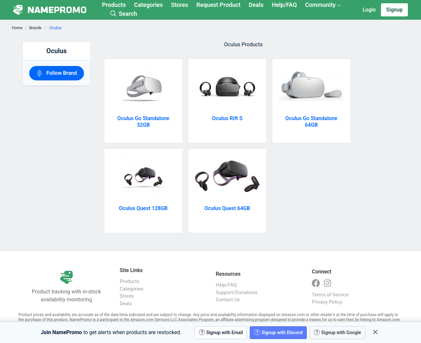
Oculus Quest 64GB (227, 208)
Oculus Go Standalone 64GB (311, 121)
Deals (256, 4)
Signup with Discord (278, 332)
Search (123, 13)
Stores (179, 4)
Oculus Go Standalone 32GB (143, 121)
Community (320, 4)
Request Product (219, 4)
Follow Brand (56, 72)
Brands (35, 28)
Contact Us (228, 300)
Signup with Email (221, 332)
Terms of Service (330, 295)
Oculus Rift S (227, 118)
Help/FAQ (284, 4)
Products (114, 4)
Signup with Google (337, 332)
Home (17, 28)
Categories (148, 4)
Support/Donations (237, 292)
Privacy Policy (327, 302)
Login (369, 10)
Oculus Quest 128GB (143, 208)
